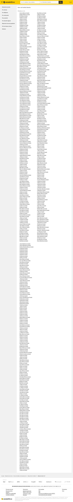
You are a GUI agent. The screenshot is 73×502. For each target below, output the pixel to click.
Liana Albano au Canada (24, 230)
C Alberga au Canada (24, 271)
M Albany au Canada (41, 48)
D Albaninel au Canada (24, 178)
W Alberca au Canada (41, 224)
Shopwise (25, 495)
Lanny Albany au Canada (42, 43)
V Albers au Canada (23, 464)
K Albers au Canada (23, 433)
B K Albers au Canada (24, 373)
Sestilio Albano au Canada (42, 19)
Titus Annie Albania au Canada (25, 175)
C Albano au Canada (23, 199)
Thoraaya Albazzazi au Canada (43, 179)
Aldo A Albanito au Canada (25, 184)
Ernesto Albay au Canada (42, 149)
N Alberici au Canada (23, 314)
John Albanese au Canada (25, 100)
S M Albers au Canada (24, 456)
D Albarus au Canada (41, 106)
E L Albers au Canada (24, 404)
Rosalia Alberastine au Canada (42, 221)
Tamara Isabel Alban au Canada (25, 46)
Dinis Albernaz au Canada (24, 343)
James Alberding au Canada (25, 243)
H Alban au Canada (23, 39)
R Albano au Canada (23, 239)
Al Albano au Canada (23, 193)
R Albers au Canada (23, 445)
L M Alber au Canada (41, 213)
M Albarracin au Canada (41, 100)
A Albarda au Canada (41, 77)
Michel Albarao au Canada (42, 66)
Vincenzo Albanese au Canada (25, 143)
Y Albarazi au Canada (41, 74)
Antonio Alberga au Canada (25, 269)
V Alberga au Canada (23, 295)
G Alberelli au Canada (24, 251)
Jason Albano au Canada (24, 225)
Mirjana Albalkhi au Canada (24, 29)
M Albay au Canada (40, 153)
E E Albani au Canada (23, 161)
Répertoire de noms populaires (8, 23)
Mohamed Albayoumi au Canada (43, 169)
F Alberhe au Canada (23, 305)
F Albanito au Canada (24, 187)
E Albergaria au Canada (24, 300)
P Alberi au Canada (23, 309)
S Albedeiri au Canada (41, 190)
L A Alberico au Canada (24, 332)
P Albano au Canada (23, 237)
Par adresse (4, 9)
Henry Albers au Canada (24, 419)
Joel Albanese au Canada (24, 98)
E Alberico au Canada (24, 323)
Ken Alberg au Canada (24, 263)
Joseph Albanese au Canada (25, 104)
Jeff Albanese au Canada (24, 94)
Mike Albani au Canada (24, 167)
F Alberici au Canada (23, 311)
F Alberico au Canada (24, 328)
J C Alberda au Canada (41, 231)
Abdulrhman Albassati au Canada (43, 127)
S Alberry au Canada (23, 367)
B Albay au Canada (40, 146)
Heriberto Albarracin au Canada (43, 97)
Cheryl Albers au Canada (24, 389)
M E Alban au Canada (24, 42)
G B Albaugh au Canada (41, 135)
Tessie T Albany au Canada (42, 51)
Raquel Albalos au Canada (24, 36)
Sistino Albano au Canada (42, 20)
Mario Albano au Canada (24, 234)
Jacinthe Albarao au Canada (42, 63)
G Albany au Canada (41, 39)
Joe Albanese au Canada (24, 97)
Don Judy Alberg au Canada (25, 260)
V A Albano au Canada (41, 25)
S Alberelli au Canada (23, 254)
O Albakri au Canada (23, 22)
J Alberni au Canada (23, 357)
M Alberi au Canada (23, 308)
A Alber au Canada (40, 202)
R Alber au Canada (40, 216)
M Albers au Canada (23, 436)
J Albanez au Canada (23, 156)
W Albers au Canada (23, 465)
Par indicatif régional (6, 20)
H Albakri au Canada (23, 17)
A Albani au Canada (23, 159)
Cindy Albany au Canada (42, 34)
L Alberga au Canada (23, 282)
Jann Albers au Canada (24, 425)
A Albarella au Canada (41, 81)
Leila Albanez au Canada (24, 158)
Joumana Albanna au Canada (25, 190)
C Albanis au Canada (23, 179)
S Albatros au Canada (41, 133)
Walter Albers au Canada (24, 467)
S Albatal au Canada (41, 132)
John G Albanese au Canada (25, 103)
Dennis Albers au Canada (24, 398)
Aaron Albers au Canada (24, 370)
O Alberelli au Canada (24, 253)
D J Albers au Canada (24, 395)
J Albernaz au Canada (24, 344)
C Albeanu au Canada (41, 181)
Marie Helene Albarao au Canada (43, 65)
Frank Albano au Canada (24, 211)
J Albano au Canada (23, 218)
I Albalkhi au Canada (23, 28)
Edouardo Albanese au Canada (25, 75)
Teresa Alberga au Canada (25, 292)
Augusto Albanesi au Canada (25, 146)
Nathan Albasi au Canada (42, 126)
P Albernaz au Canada (24, 349)
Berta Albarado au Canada (42, 60)
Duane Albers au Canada (24, 401)
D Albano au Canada (23, 205)
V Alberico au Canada (24, 340)
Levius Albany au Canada (42, 46)
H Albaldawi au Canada (24, 25)
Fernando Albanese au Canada (25, 81)
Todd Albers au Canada (24, 462)
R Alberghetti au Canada (24, 303)
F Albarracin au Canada (41, 95)
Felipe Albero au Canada (24, 360)
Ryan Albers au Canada (24, 451)
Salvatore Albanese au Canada (25, 133)
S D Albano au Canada (41, 16)
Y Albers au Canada (23, 470)
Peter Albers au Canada (24, 444)
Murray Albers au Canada (24, 441)
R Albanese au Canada (24, 126)
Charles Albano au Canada (25, 204)
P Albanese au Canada (24, 123)
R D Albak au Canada (23, 16)
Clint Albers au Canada (24, 390)
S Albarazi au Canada (41, 72)
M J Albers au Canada (24, 438)
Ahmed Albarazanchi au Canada (43, 69)
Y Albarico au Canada (41, 92)
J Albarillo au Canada (41, 94)
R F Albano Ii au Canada (41, 29)
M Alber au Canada (40, 214)
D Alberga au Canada (24, 274)
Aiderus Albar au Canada (41, 54)
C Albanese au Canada (24, 60)
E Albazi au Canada (40, 173)
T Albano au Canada (41, 22)
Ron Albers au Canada (24, 450)
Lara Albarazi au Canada (41, 71)
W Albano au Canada (41, 26)
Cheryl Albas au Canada (41, 110)
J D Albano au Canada (24, 219)
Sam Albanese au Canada (24, 135)
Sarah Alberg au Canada (24, 265)
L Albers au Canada (23, 435)
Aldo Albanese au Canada (24, 54)
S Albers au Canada (23, 453)
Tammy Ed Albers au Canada (25, 459)
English (70, 2)
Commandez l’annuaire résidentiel (45, 494)
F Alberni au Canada (23, 355)
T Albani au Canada (23, 170)
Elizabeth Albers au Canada (25, 410)
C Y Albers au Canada (24, 387)
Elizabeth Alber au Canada (42, 208)
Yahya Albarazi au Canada (42, 75)
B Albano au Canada (23, 198)
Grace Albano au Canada (24, 216)
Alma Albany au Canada (41, 31)
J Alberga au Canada (23, 279)
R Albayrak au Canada (41, 170)
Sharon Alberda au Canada (42, 236)
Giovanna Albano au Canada (25, 214)
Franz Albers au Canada (24, 412)
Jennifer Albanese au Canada (25, 95)
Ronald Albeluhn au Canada (42, 199)
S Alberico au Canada (24, 337)
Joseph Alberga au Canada (25, 280)
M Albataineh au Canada (41, 130)
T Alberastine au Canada (41, 222)
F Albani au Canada (23, 164)
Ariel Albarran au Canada (41, 101)
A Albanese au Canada (24, 52)
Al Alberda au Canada (41, 228)
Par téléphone (5, 12)
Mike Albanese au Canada (24, 118)
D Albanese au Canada (24, 66)
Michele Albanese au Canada (25, 117)
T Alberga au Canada (23, 291)
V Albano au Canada (41, 23)
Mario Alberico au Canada (24, 334)
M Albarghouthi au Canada (42, 86)
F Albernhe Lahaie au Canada (25, 354)
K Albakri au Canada (23, 20)
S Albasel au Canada (41, 117)
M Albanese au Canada (24, 110)
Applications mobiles (27, 493)
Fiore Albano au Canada (24, 210)
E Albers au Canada (23, 402)
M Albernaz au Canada (24, 346)
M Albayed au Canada (41, 164)
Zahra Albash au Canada (41, 120)
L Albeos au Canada (41, 201)
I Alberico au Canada (23, 329)
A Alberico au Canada (24, 315)
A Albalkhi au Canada (23, 26)
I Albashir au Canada (41, 123)
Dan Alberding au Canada (42, 239)
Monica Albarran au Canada (42, 104)
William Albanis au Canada (24, 182)
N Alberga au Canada (24, 285)
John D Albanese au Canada (25, 101)
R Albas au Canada (40, 115)
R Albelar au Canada (41, 198)
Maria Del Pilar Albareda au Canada (43, 80)
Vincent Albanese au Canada (25, 141)
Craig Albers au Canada (24, 392)
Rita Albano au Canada (24, 240)
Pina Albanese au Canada (24, 124)
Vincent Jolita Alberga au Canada (26, 297)
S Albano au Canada (41, 14)
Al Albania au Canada (23, 172)
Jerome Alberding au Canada (25, 245)
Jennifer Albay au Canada (42, 152)
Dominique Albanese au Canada (26, 71)
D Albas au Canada (40, 112)
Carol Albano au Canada (24, 202)
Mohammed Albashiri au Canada (43, 124)
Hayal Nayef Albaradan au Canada (43, 57)
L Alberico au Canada (24, 331)
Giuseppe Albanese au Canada (25, 91)
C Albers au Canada (23, 384)
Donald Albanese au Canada (25, 72)
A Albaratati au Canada (41, 68)
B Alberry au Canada (23, 366)
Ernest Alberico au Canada (25, 326)
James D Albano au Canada (25, 224)
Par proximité (5, 18)
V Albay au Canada (40, 156)
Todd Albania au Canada (24, 176)
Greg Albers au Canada (24, 416)
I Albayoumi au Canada (41, 167)
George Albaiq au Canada (24, 13)
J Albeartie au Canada (41, 185)
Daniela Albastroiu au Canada (42, 129)
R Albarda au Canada (41, 78)
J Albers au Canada (23, 421)
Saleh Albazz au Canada (41, 178)
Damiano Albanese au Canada (25, 68)
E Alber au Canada (40, 207)
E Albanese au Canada (24, 74)
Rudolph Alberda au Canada (42, 234)
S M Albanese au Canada (24, 132)
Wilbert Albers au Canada (24, 468)
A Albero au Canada (23, 358)
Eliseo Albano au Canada (24, 208)
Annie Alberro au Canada (24, 364)
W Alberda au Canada (41, 237)
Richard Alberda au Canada (42, 233)
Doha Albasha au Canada (42, 121)
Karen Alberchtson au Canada (43, 227)
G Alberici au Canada (23, 312)
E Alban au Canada (23, 37)
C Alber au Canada (40, 204)
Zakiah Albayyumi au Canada (42, 172)
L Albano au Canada (23, 228)
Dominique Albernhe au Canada (26, 352)
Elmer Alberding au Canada (42, 240)
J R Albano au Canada (24, 222)
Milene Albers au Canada (24, 439)
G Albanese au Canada (24, 86)
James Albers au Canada (24, 424)
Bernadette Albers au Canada (25, 376)
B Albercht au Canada (41, 225)
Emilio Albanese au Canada (25, 78)
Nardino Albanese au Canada (25, 121)
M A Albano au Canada (24, 233)
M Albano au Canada (23, 231)
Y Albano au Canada (41, 28)
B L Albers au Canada (24, 375)
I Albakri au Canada (23, 19)
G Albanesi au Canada (24, 149)
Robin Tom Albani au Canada (25, 169)
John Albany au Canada (41, 42)
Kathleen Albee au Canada (42, 193)
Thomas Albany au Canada (42, 52)
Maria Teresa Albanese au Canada (26, 112)
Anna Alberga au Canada (24, 268)
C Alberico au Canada (24, 320)
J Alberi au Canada (23, 306)
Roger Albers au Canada (24, 448)
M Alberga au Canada (24, 283)
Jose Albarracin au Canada (42, 98)
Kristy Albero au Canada (24, 361)
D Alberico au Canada (24, 321)
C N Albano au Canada (24, 201)
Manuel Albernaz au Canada (25, 347)
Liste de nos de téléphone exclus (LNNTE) (47, 493)
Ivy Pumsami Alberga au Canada (26, 277)
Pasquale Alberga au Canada (25, 288)
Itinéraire (4, 29)
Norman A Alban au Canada (25, 43)
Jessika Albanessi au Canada (25, 155)
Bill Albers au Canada (23, 381)
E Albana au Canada (23, 48)
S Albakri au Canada (23, 23)
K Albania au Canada (23, 173)
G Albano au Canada (23, 213)
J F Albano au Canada (24, 221)
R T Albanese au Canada (24, 127)
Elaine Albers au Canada (24, 409)
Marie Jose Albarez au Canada (43, 83)
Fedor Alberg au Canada (24, 262)
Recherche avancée (6, 7)
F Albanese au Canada (24, 80)
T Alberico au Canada (24, 338)
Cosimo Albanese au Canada (25, 65)
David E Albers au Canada (24, 396)
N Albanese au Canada (24, 120)
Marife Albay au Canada (41, 155)
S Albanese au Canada (24, 130)
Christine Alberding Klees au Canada (26, 246)
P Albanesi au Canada (24, 152)
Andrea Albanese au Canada (25, 55)
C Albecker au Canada (41, 187)
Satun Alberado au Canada (42, 218)
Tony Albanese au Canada (25, 138)
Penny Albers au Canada (24, 442)
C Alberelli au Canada (24, 248)
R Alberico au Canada (24, 335)
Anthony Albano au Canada (25, 196)
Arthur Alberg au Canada (24, 259)
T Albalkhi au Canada (23, 31)
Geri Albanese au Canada (24, 89)
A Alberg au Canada (23, 257)
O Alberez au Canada (23, 256)
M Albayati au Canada (41, 159)
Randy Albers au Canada (24, 447)
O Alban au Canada (23, 45)
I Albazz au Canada (40, 176)
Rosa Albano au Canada (41, 13)
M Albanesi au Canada (24, 150)
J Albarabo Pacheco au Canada (43, 55)
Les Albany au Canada (41, 45)
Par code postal (5, 15)
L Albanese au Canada (24, 106)
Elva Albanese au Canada (24, 77)
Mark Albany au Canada (41, 49)
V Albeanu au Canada (41, 182)
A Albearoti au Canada (41, 184)
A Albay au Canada (40, 144)
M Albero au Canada (23, 363)
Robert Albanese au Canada (25, 129)
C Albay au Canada (40, 147)
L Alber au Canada (40, 211)
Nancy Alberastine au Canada (42, 219)
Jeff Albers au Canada (24, 427)
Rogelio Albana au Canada (24, 49)
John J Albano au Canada (24, 227)
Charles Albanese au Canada (25, 63)
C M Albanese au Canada (24, 62)
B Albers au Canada (23, 372)
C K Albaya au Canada (41, 158)
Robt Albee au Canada (41, 195)
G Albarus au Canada (41, 107)
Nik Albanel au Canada (24, 51)
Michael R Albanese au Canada (25, 115)
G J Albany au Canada (41, 40)
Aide (39, 492)
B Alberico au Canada (24, 318)
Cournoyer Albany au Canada (42, 36)
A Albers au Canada (23, 369)
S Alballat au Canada (23, 34)
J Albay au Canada (40, 150)
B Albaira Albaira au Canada (25, 14)
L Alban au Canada (23, 40)
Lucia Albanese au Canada (25, 107)
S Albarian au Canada (41, 91)
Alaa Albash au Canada (41, 118)
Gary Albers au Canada (24, 413)
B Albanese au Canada (24, 57)
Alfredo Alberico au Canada (25, 317)
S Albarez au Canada (41, 84)
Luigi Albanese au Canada (24, 109)
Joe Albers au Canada (24, 430)
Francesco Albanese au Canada (26, 83)
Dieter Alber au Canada (41, 205)
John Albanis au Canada (24, 181)
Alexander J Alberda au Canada (43, 230)
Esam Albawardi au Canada (42, 143)
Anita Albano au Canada (24, 195)
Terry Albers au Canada (24, 461)
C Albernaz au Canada (24, 341)
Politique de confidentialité (11, 493)
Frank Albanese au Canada (25, 84)
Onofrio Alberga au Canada (25, 286)
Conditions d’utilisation (10, 494)
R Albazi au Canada (40, 175)
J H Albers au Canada (24, 422)
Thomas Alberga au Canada (25, 294)
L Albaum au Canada (41, 138)
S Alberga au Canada (23, 289)
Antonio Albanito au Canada (25, 185)
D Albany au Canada (41, 37)
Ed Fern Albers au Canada (24, 407)
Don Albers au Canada (24, 399)
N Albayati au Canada (41, 161)
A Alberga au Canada (23, 266)
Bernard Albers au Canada (24, 378)
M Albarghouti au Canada (42, 89)
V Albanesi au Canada (24, 153)
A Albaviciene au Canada (42, 141)
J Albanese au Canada (24, 92)
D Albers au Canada (23, 393)
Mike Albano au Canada (24, 236)
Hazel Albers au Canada (24, 418)
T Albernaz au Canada (24, 350)
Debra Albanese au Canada (25, 69)
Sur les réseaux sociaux (7, 26)
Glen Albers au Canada (24, 415)
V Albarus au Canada (41, 109)
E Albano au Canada (23, 207)
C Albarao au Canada (41, 62)
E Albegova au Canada (41, 196)
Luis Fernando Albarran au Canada (43, 103)
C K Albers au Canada (24, 386)
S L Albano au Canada (41, 17)
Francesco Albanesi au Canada (25, 147)
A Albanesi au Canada (24, 144)
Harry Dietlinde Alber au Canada (43, 210)
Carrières (7, 492)
